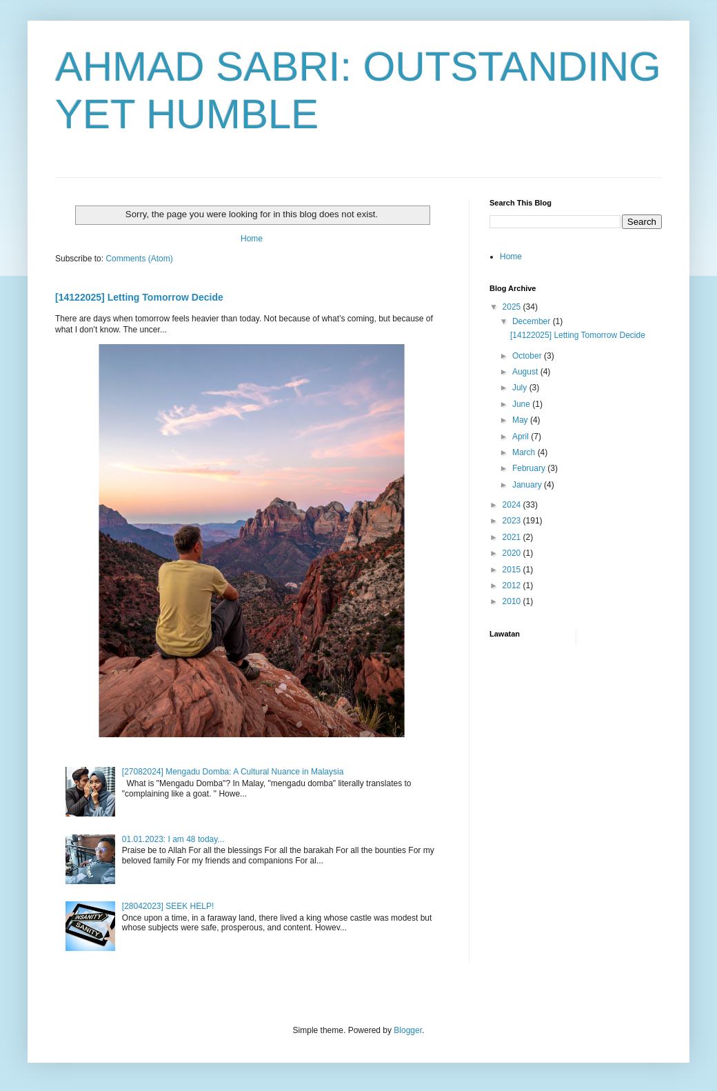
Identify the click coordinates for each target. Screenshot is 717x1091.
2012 (513, 585)
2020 (513, 553)
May (521, 420)
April (521, 436)
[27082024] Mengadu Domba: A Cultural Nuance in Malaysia (233, 772)
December (532, 321)
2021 (513, 537)
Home (252, 238)
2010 (513, 601)
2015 (513, 569)
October (528, 356)
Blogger (408, 1030)
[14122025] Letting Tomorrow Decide (139, 297)
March (525, 452)
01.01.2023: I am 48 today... (173, 839)
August (526, 372)
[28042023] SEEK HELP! (168, 906)
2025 (513, 307)
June (522, 404)
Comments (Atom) (138, 258)
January (528, 485)
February (529, 468)
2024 (513, 505)
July (520, 387)
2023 (513, 521)
